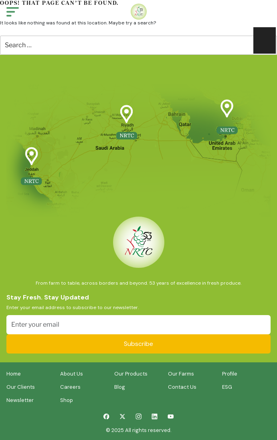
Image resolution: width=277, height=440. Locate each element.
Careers (70, 387)
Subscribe (138, 344)
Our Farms (181, 373)
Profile (229, 373)
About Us (71, 373)
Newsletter (20, 400)
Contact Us (182, 387)
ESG (227, 387)
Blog (119, 387)
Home (13, 373)
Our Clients (20, 387)
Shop (66, 400)
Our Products (131, 373)
